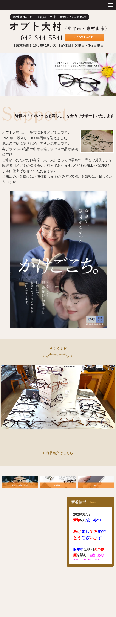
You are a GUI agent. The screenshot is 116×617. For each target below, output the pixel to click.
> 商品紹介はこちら (58, 453)
